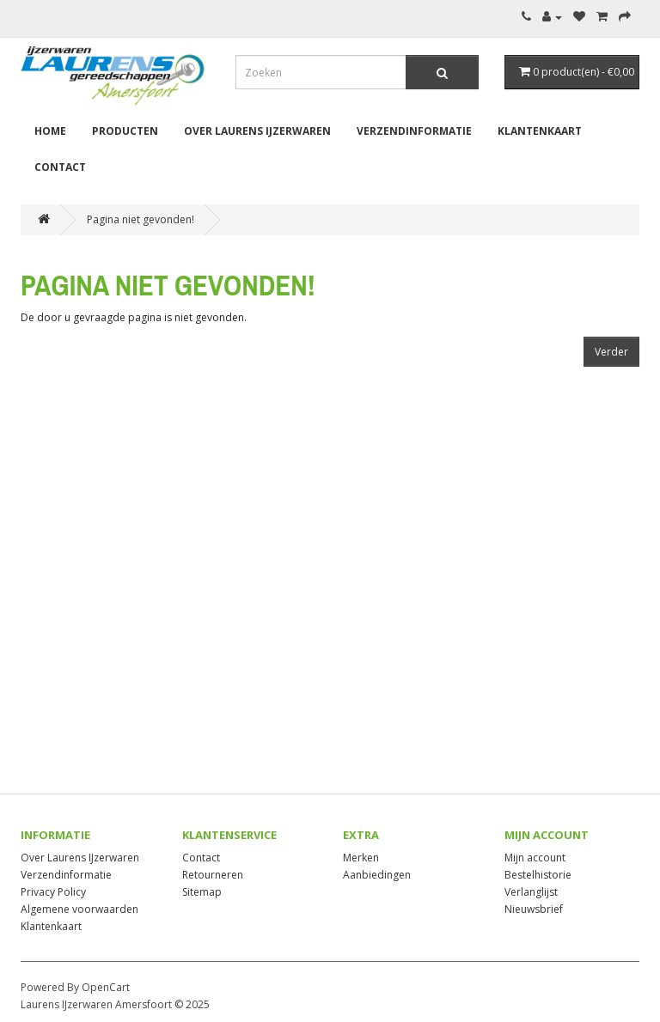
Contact (60, 167)
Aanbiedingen (377, 874)
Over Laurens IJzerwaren (257, 131)
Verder (611, 351)
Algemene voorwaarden (79, 909)
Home (50, 131)
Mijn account (534, 857)
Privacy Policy (53, 892)
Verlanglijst (531, 892)
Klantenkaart (540, 131)
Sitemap (202, 892)
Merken (361, 857)
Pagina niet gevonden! (140, 219)
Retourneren (212, 874)
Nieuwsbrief (533, 909)
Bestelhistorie (537, 874)
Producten (125, 131)
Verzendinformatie (414, 131)
